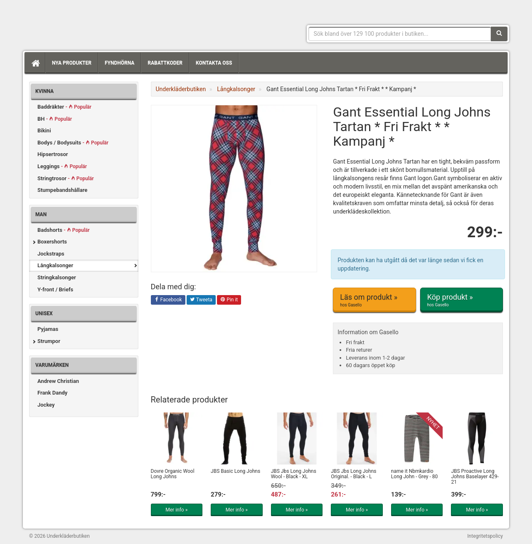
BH (54, 119)
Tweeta (201, 300)
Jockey (45, 405)
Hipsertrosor (52, 154)
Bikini (44, 130)
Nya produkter (71, 63)
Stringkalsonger (56, 277)
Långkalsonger (55, 265)
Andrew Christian (58, 381)
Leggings (62, 166)
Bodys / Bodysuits (72, 142)
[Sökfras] (400, 34)
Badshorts (63, 230)
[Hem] (35, 62)
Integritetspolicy (485, 536)
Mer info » (176, 510)
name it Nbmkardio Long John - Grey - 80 (414, 473)
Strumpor (48, 341)
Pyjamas (47, 329)
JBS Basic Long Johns (235, 471)
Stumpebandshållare (62, 190)
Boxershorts (52, 241)
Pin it (229, 300)
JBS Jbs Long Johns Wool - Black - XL (293, 473)
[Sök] (499, 34)
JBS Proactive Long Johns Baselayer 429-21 (474, 476)
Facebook (168, 300)
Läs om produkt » (374, 300)
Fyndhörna (119, 63)
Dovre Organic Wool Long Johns (173, 473)
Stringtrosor (65, 178)
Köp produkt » (461, 300)
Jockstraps (50, 254)
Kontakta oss (214, 63)
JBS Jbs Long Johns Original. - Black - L (353, 473)
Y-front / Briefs (55, 289)
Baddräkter (64, 107)
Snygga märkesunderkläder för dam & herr (91, 22)
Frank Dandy (52, 393)
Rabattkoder (165, 63)
